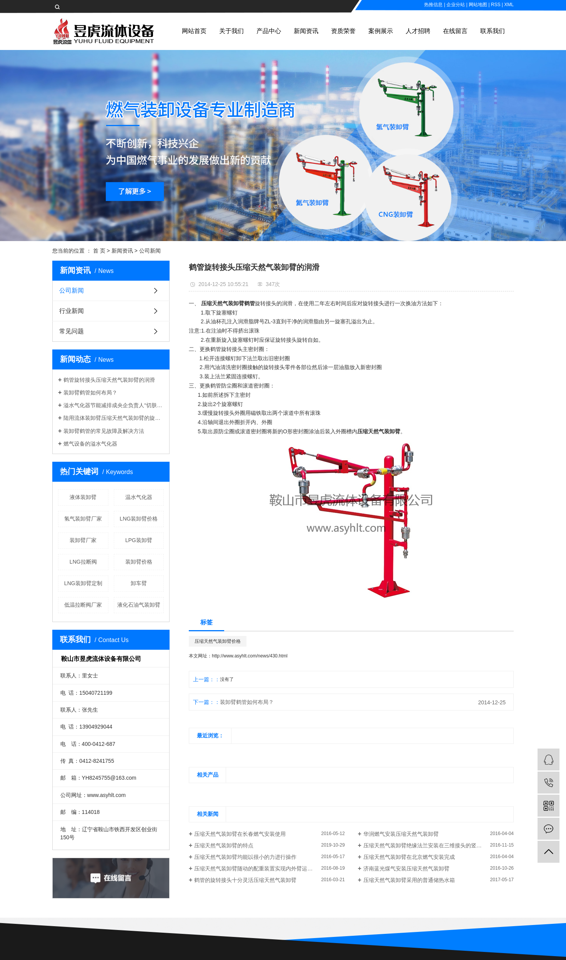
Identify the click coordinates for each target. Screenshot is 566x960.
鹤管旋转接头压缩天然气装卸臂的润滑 (109, 380)
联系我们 (492, 31)
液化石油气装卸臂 (138, 605)
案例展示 (380, 31)
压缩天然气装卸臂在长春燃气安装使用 (240, 834)
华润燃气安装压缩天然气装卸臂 (401, 834)
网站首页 (194, 31)
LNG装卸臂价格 (139, 519)
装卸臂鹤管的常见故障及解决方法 (103, 431)
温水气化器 (138, 497)
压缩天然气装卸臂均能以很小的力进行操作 (245, 857)
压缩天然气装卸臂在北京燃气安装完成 (409, 857)
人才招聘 (418, 31)
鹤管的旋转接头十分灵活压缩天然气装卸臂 (245, 880)
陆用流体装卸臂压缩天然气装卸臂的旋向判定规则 (113, 418)
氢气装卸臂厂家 (83, 519)
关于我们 (231, 31)
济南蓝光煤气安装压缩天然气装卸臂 (406, 868)
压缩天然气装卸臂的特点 (223, 845)
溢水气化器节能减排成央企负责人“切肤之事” (113, 405)
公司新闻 (150, 251)
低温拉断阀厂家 (83, 605)
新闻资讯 (306, 31)
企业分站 (455, 4)
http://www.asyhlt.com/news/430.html (250, 656)
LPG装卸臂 (138, 540)
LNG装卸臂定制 (83, 583)
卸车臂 (139, 583)
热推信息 (433, 4)
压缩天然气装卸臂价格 (218, 641)
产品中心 (268, 31)
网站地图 (478, 4)
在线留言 (455, 31)
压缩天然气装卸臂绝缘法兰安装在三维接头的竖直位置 (428, 845)
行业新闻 (71, 311)
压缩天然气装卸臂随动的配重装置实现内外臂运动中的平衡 (264, 868)
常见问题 (71, 331)
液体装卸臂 (83, 497)
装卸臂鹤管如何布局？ (90, 392)
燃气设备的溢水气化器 (90, 444)
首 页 (99, 251)
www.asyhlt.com (106, 795)
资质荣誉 (343, 31)
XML (509, 4)
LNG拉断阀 (83, 562)
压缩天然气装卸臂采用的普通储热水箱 (409, 880)
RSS (496, 4)
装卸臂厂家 (83, 540)
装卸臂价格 (138, 562)
